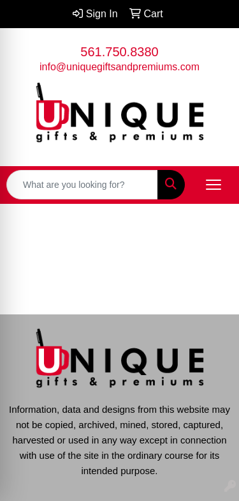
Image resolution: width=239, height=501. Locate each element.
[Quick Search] (82, 184)
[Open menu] (213, 184)
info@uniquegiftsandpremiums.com (119, 66)
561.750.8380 (119, 52)
